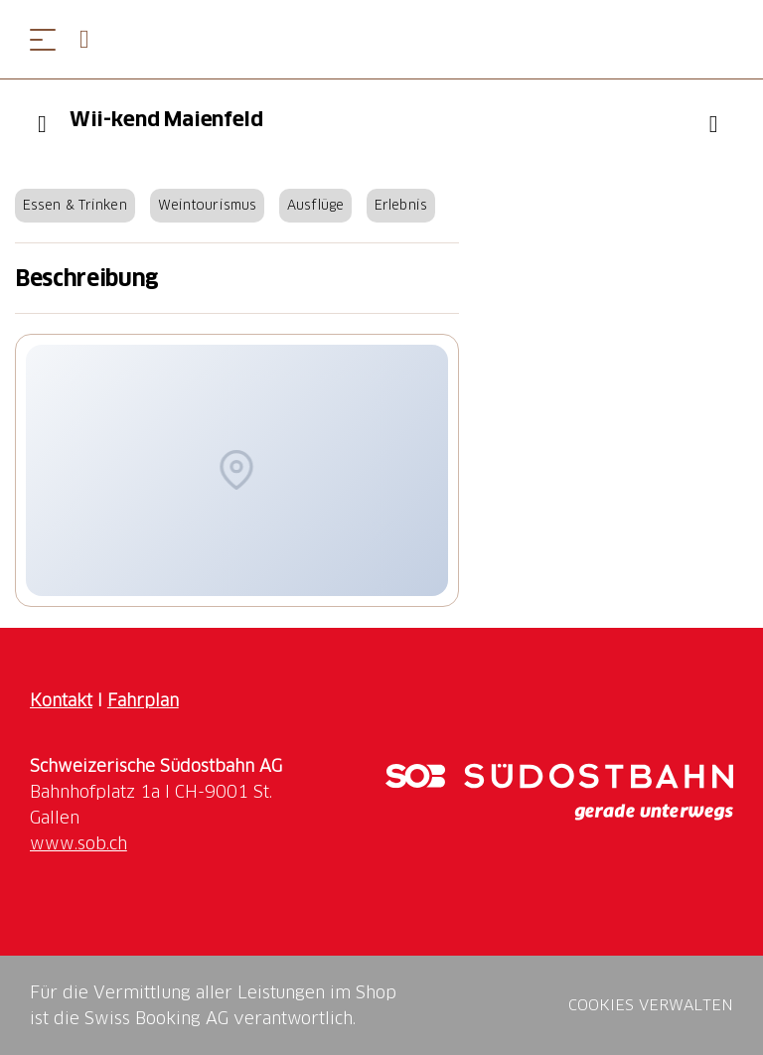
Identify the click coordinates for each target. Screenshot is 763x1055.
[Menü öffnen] (43, 39)
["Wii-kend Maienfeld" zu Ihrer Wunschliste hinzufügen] (713, 124)
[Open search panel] (92, 39)
